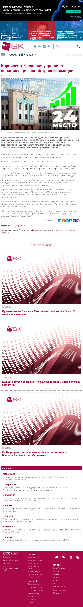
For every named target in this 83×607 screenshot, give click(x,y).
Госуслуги (23, 230)
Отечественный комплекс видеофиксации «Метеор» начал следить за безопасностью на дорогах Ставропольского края (36, 488)
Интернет (31, 557)
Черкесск (8, 516)
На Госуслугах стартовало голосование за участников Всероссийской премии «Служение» (34, 454)
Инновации (32, 600)
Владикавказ (10, 526)
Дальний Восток (59, 587)
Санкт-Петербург (59, 568)
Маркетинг (32, 581)
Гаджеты (31, 603)
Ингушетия (9, 495)
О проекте (6, 557)
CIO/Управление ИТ (35, 564)
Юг (54, 584)
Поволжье (57, 571)
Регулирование (19, 226)
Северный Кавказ (59, 590)
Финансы (31, 597)
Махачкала (9, 474)
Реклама (14, 560)
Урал (55, 581)
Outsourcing (32, 590)
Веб (41, 575)
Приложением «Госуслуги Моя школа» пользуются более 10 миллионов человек (38, 313)
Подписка (6, 563)
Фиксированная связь (34, 567)
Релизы (56, 593)
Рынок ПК (31, 578)
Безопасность (33, 575)
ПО (41, 587)
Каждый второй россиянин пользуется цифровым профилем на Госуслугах (41, 383)
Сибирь (56, 577)
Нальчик (7, 505)
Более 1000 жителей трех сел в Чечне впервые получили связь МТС (36, 540)
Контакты (6, 560)
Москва (56, 574)
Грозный (7, 537)
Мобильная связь (34, 560)
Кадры (40, 590)
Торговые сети (33, 584)
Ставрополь (9, 484)
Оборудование (33, 587)
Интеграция (32, 572)
